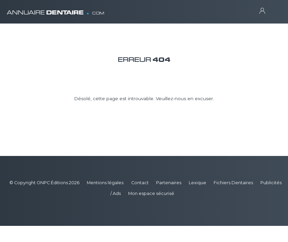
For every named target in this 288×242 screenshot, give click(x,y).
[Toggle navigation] (274, 10)
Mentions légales (105, 182)
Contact (140, 182)
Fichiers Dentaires (233, 182)
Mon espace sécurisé (151, 193)
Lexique (197, 182)
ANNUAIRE (55, 9)
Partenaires (168, 182)
